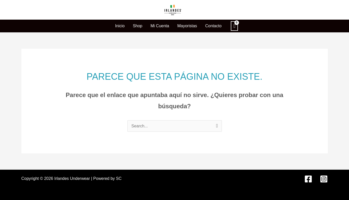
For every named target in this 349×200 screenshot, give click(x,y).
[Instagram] (324, 179)
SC (119, 178)
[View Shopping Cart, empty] (234, 26)
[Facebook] (308, 179)
